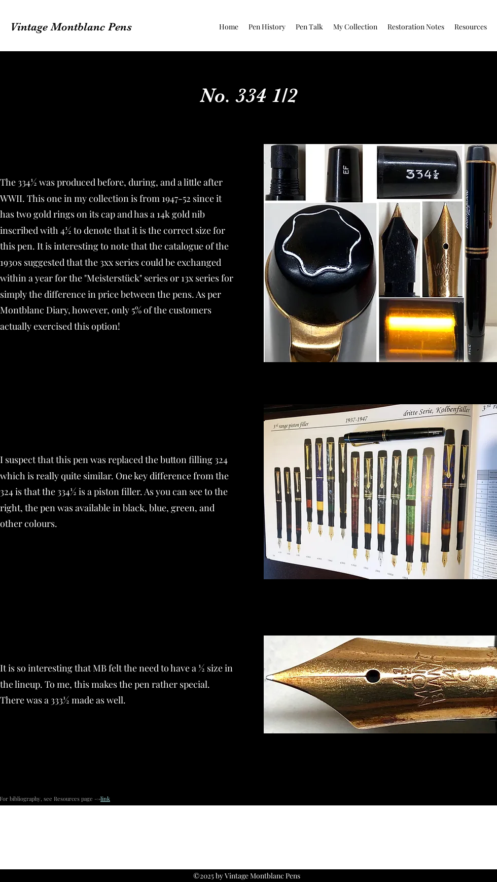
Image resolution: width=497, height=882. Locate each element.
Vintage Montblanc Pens (71, 26)
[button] (267, 26)
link (105, 798)
